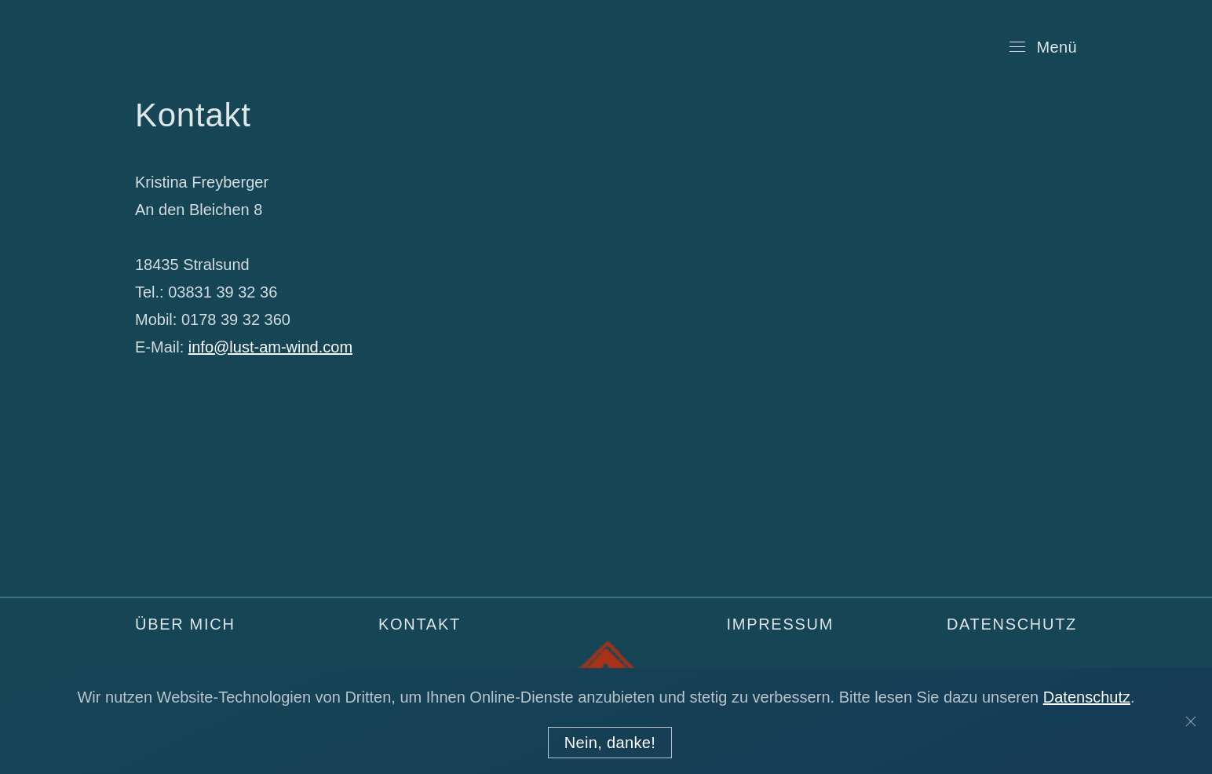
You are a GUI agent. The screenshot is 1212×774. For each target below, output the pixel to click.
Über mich (185, 624)
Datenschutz (1012, 624)
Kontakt (419, 624)
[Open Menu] (1043, 47)
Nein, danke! (610, 742)
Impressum (780, 624)
